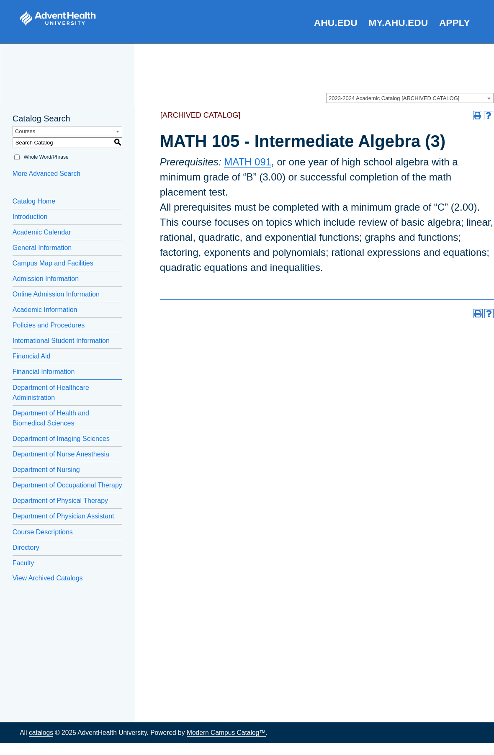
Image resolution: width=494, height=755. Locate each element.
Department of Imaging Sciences (61, 438)
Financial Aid (32, 356)
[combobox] (410, 98)
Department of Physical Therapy (60, 500)
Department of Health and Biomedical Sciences (51, 418)
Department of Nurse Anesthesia (61, 454)
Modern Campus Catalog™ (226, 732)
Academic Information (45, 309)
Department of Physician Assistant (63, 516)
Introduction (30, 216)
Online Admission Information (56, 294)
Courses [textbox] (25, 131)
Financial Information (44, 371)
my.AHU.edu (398, 22)
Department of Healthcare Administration (51, 392)
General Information (42, 247)
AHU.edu (336, 22)
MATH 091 (247, 161)
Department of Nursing (46, 469)
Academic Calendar (42, 232)
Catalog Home (34, 201)
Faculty (23, 563)
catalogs (41, 732)
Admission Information (46, 278)
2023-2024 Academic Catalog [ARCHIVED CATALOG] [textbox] (394, 98)
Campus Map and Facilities (53, 263)
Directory (26, 547)
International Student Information (61, 340)
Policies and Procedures (49, 325)
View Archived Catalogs (48, 578)
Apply (454, 22)
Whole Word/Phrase (45, 157)
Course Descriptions (43, 532)
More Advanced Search (46, 173)
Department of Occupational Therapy (67, 485)
